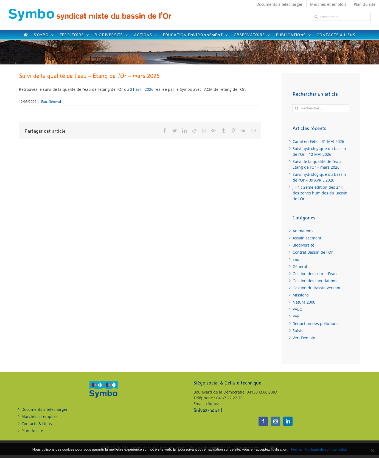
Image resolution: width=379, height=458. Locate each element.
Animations (303, 230)
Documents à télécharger (44, 409)
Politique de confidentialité (326, 449)
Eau (44, 101)
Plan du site (32, 430)
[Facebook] (263, 421)
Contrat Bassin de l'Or (313, 252)
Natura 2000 (304, 302)
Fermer (296, 449)
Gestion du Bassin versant (317, 287)
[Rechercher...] (341, 17)
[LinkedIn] (288, 421)
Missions (301, 295)
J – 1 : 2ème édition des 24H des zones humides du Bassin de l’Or (320, 193)
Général (55, 101)
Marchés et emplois (39, 416)
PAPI (297, 316)
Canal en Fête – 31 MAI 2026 (318, 141)
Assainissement (307, 238)
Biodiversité (303, 245)
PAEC (297, 309)
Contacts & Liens (36, 423)
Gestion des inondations (315, 280)
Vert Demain (304, 337)
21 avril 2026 (141, 89)
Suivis (298, 330)
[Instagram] (275, 421)
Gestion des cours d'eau (315, 273)
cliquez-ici (215, 403)
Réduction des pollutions (315, 323)
